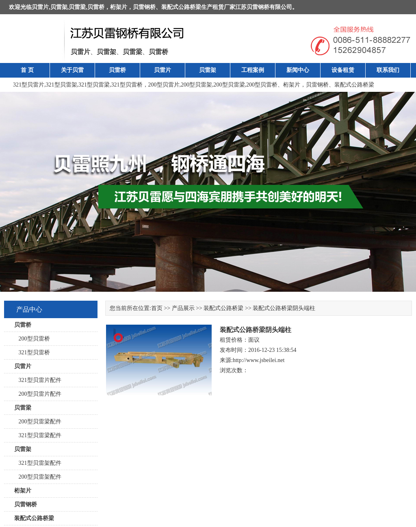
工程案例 (252, 70)
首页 (156, 308)
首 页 (27, 70)
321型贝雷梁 (94, 85)
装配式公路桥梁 (181, 7)
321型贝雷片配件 (37, 380)
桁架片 (118, 7)
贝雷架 (58, 7)
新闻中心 (297, 70)
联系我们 (388, 70)
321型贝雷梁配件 (37, 435)
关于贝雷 (72, 70)
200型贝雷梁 (229, 85)
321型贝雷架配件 (37, 463)
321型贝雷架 (61, 85)
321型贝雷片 (28, 85)
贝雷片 (40, 7)
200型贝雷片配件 (37, 394)
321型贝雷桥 (127, 85)
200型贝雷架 (196, 85)
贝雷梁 (77, 7)
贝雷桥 (95, 7)
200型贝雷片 (164, 85)
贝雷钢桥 (144, 7)
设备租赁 (343, 70)
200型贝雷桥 (261, 85)
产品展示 (183, 308)
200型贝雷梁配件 (37, 422)
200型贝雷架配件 (37, 477)
